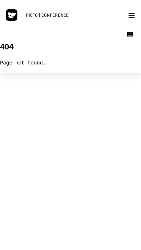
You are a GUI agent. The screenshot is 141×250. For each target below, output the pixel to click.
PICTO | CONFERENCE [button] (47, 15)
